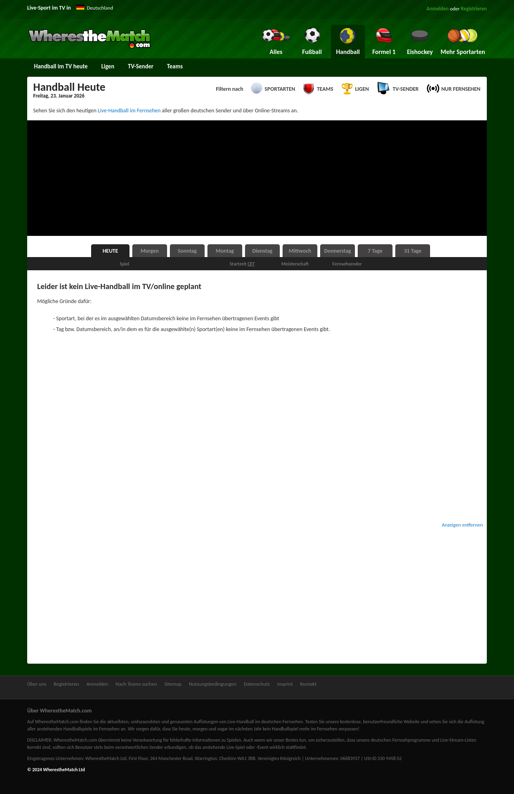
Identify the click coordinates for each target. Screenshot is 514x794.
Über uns (36, 684)
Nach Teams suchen (136, 684)
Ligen (107, 66)
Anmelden (437, 9)
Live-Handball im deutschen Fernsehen (265, 721)
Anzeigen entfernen (462, 525)
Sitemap (172, 684)
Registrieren (474, 9)
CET (251, 264)
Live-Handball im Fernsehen (129, 110)
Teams (175, 66)
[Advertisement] (257, 178)
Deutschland (100, 8)
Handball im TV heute (61, 66)
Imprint (285, 684)
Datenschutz (257, 684)
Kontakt (308, 684)
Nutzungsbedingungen (213, 684)
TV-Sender (140, 66)
